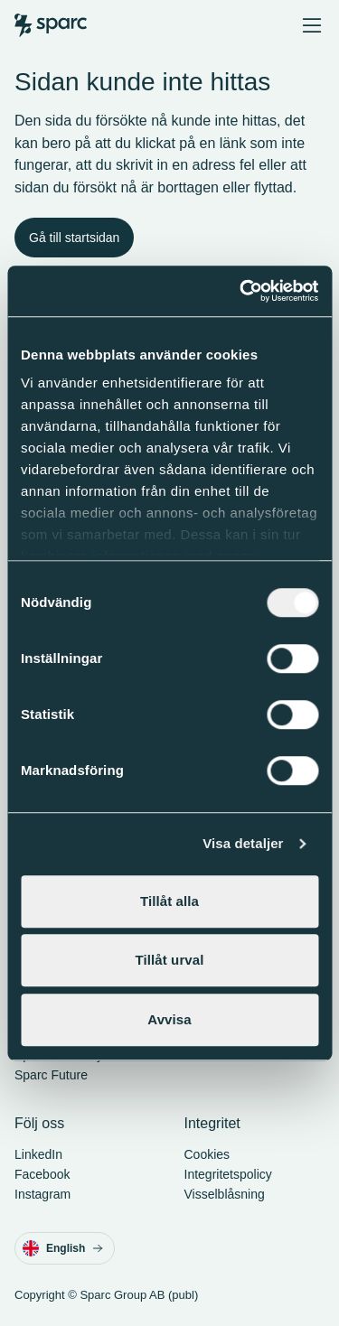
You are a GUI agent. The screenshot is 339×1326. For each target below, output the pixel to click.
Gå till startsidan (74, 237)
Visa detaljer (242, 843)
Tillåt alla (169, 901)
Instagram (42, 1194)
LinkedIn (38, 1154)
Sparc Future (51, 1075)
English (63, 1248)
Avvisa (169, 1019)
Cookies (207, 1154)
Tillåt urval (170, 959)
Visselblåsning (224, 1194)
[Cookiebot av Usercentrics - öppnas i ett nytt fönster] (241, 291)
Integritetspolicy (228, 1174)
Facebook (42, 1174)
